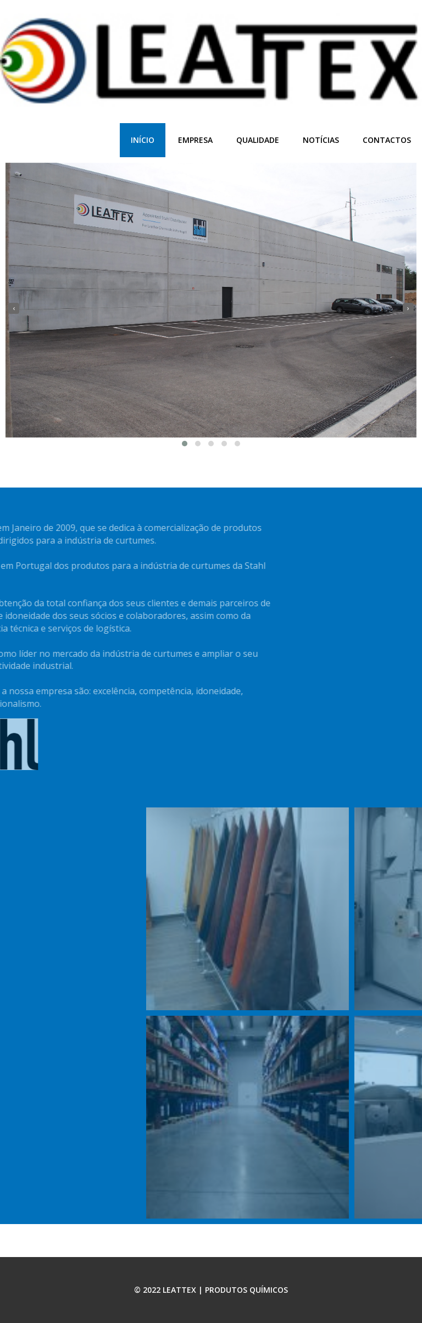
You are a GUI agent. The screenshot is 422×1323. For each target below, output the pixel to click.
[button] (184, 443)
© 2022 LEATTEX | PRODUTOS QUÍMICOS (211, 1290)
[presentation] (13, 308)
